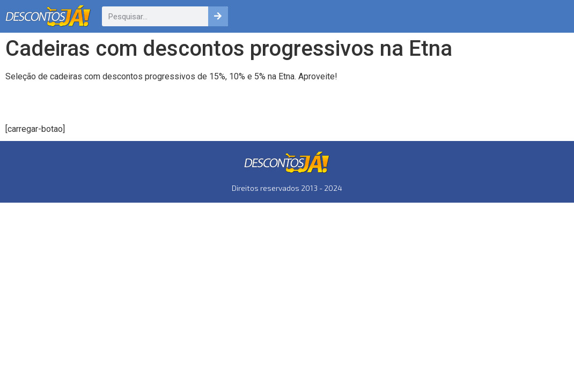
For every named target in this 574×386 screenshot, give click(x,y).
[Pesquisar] (218, 16)
